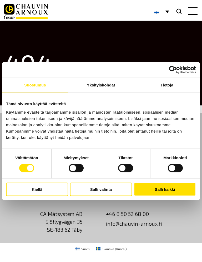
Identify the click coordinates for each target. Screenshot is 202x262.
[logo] (26, 11)
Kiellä (37, 189)
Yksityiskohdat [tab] (101, 85)
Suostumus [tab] (35, 85)
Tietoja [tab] (166, 85)
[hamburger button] (191, 11)
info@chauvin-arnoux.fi (134, 223)
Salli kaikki (165, 189)
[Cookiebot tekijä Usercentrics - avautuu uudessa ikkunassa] (173, 70)
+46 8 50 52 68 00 (127, 214)
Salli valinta (101, 189)
